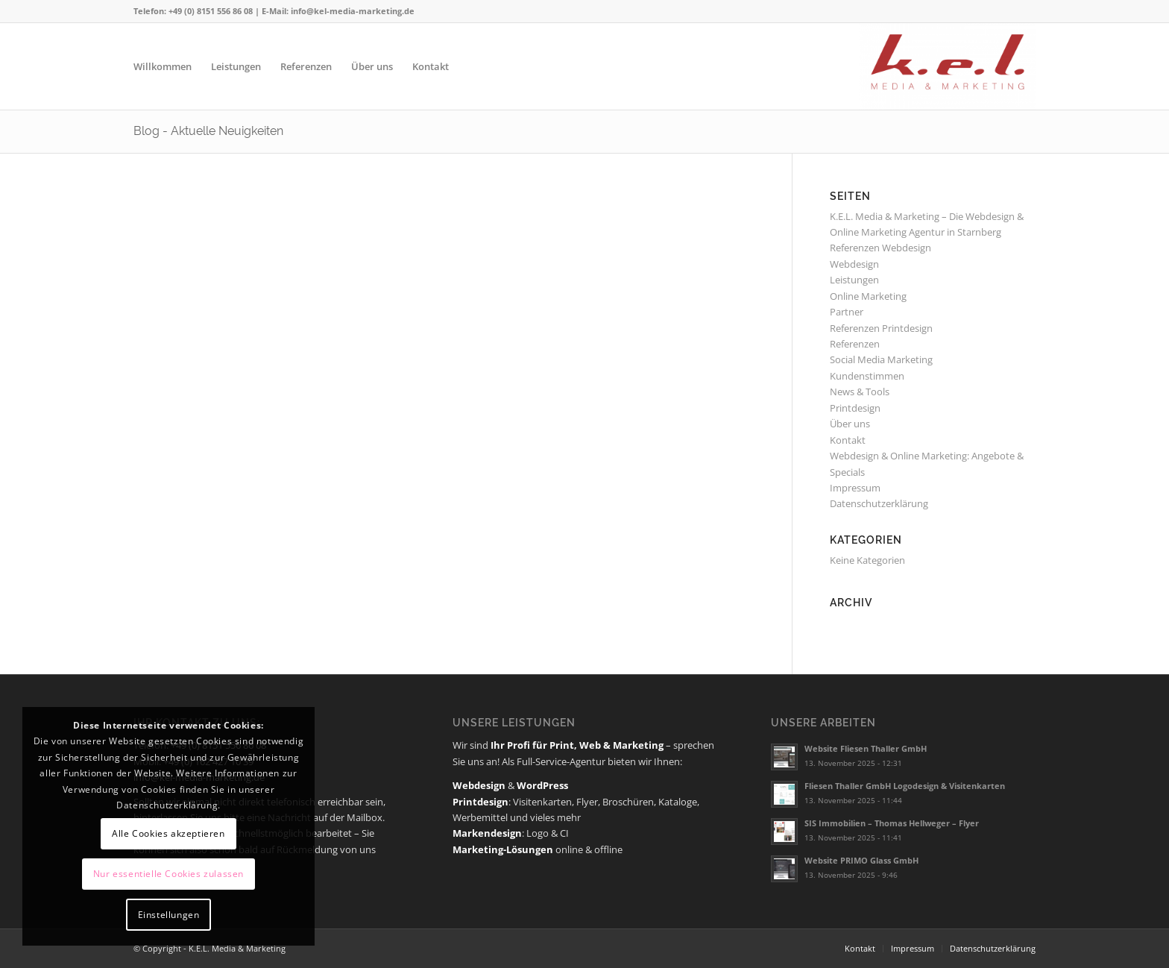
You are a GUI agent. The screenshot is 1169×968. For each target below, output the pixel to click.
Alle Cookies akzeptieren (168, 833)
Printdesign (855, 408)
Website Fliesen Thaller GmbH (865, 748)
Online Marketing (868, 296)
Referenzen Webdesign (880, 247)
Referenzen (855, 344)
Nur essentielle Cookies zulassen (168, 873)
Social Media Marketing (881, 359)
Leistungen (854, 279)
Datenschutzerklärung (879, 503)
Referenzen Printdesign (881, 328)
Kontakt (848, 440)
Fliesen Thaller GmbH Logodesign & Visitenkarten (904, 785)
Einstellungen (169, 914)
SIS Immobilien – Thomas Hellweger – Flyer (891, 823)
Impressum (855, 487)
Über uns (850, 423)
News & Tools (859, 391)
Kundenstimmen (867, 376)
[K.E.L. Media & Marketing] (947, 66)
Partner (846, 311)
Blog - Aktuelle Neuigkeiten (208, 131)
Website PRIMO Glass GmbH (861, 860)
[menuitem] (162, 66)
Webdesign (854, 264)
